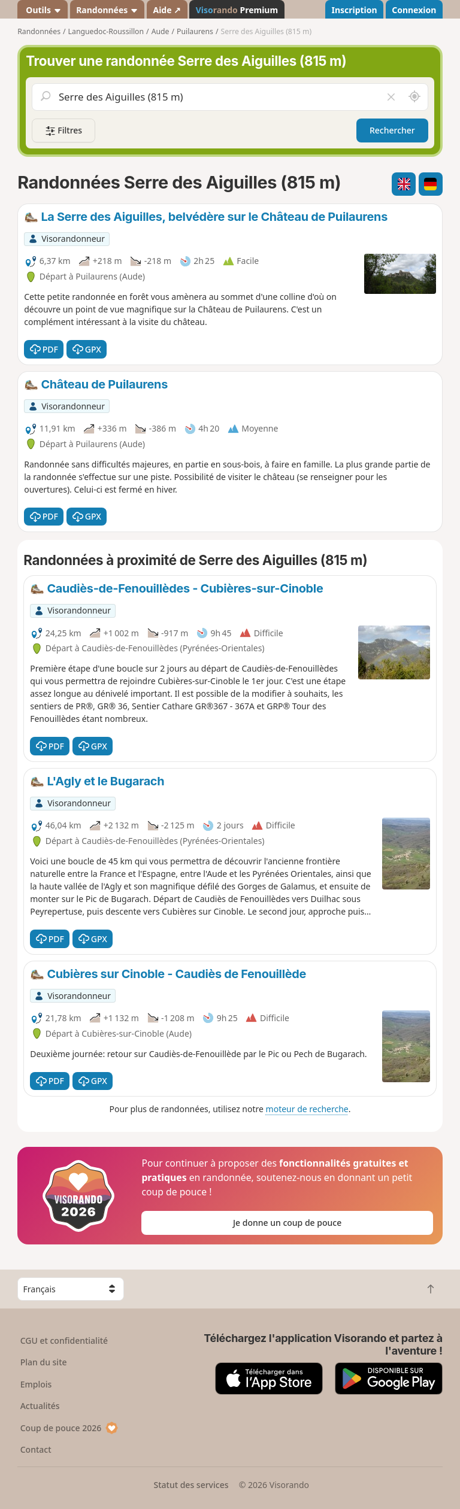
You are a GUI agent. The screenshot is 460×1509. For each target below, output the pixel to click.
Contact (36, 1449)
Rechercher (392, 130)
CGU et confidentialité (64, 1340)
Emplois (36, 1384)
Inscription (354, 10)
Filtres (63, 131)
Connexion (414, 10)
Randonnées (107, 10)
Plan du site (43, 1362)
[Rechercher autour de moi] (414, 97)
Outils (43, 10)
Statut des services (190, 1484)
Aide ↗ (167, 10)
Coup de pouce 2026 (69, 1428)
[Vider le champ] (390, 97)
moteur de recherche (307, 1109)
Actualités (40, 1405)
